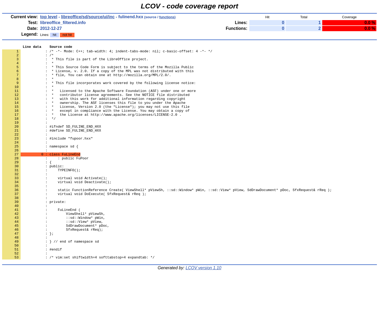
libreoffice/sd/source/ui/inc (88, 17)
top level (48, 17)
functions (167, 17)
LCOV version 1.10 (203, 310)
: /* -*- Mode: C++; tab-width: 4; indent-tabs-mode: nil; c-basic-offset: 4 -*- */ (107, 52)
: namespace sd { (40, 166)
